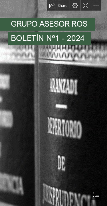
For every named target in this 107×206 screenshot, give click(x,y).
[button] (58, 5)
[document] (53, 103)
